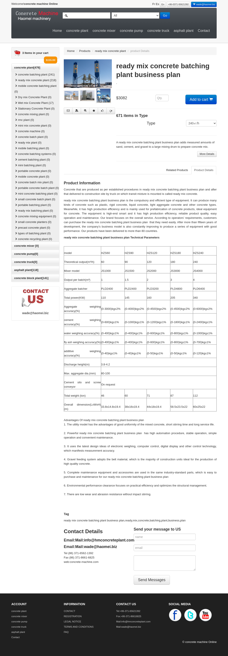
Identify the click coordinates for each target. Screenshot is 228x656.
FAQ (66, 632)
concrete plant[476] (27, 67)
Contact (204, 31)
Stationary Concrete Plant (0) (34, 108)
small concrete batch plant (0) (34, 199)
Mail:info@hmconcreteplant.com (105, 540)
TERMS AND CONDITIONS (78, 626)
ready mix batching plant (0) (33, 210)
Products (84, 51)
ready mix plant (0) (27, 142)
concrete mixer (104, 31)
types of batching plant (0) (32, 233)
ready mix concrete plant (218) (35, 80)
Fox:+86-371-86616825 (128, 616)
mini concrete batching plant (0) (36, 193)
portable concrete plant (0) (32, 171)
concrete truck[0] (25, 262)
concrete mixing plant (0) (31, 114)
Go (165, 15)
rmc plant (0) (24, 120)
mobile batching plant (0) (31, 148)
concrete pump (131, 31)
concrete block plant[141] (31, 278)
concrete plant (77, 31)
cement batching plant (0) (32, 159)
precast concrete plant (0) (32, 227)
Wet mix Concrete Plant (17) (34, 102)
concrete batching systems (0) (35, 154)
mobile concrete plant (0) (31, 176)
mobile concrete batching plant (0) (35, 88)
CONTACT (69, 611)
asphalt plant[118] (26, 270)
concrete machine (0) (29, 131)
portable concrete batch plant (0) (36, 188)
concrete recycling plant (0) (33, 239)
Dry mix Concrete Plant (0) (32, 97)
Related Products (177, 170)
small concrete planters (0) (32, 222)
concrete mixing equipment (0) (35, 216)
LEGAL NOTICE (72, 621)
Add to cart (201, 99)
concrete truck (158, 31)
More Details (207, 154)
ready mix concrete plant (110, 51)
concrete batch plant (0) (31, 137)
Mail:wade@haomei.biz (96, 547)
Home (57, 31)
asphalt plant (183, 31)
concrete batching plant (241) (34, 74)
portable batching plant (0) (32, 205)
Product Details (203, 170)
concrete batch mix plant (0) (33, 182)
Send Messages (152, 580)
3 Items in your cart (35, 53)
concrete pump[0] (26, 253)
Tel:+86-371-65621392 (128, 611)
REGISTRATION (73, 616)
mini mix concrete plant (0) (32, 125)
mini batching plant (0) (30, 165)
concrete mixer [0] (26, 245)
